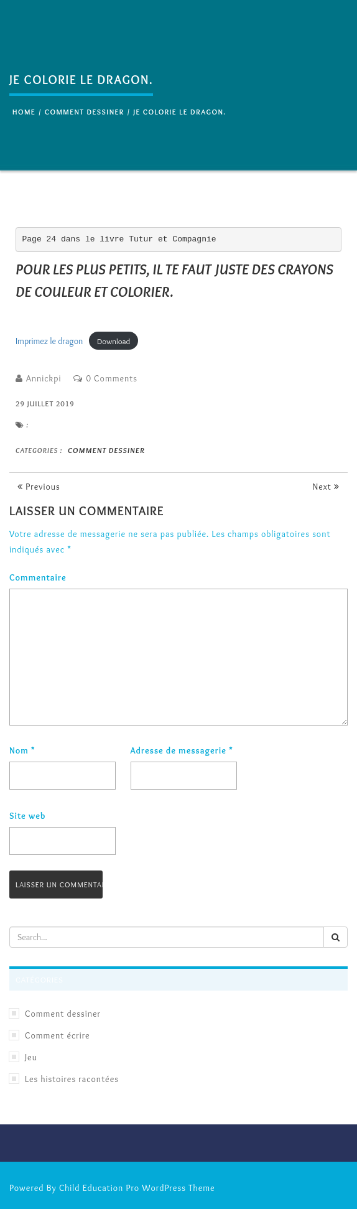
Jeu (31, 1057)
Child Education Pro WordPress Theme (137, 1187)
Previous (38, 486)
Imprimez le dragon (49, 341)
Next (326, 486)
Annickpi (43, 378)
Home (23, 111)
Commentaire (38, 577)
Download (113, 341)
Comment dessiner (84, 111)
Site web (27, 815)
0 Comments (111, 378)
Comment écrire (57, 1035)
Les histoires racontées (72, 1079)
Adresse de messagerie (182, 750)
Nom (22, 750)
